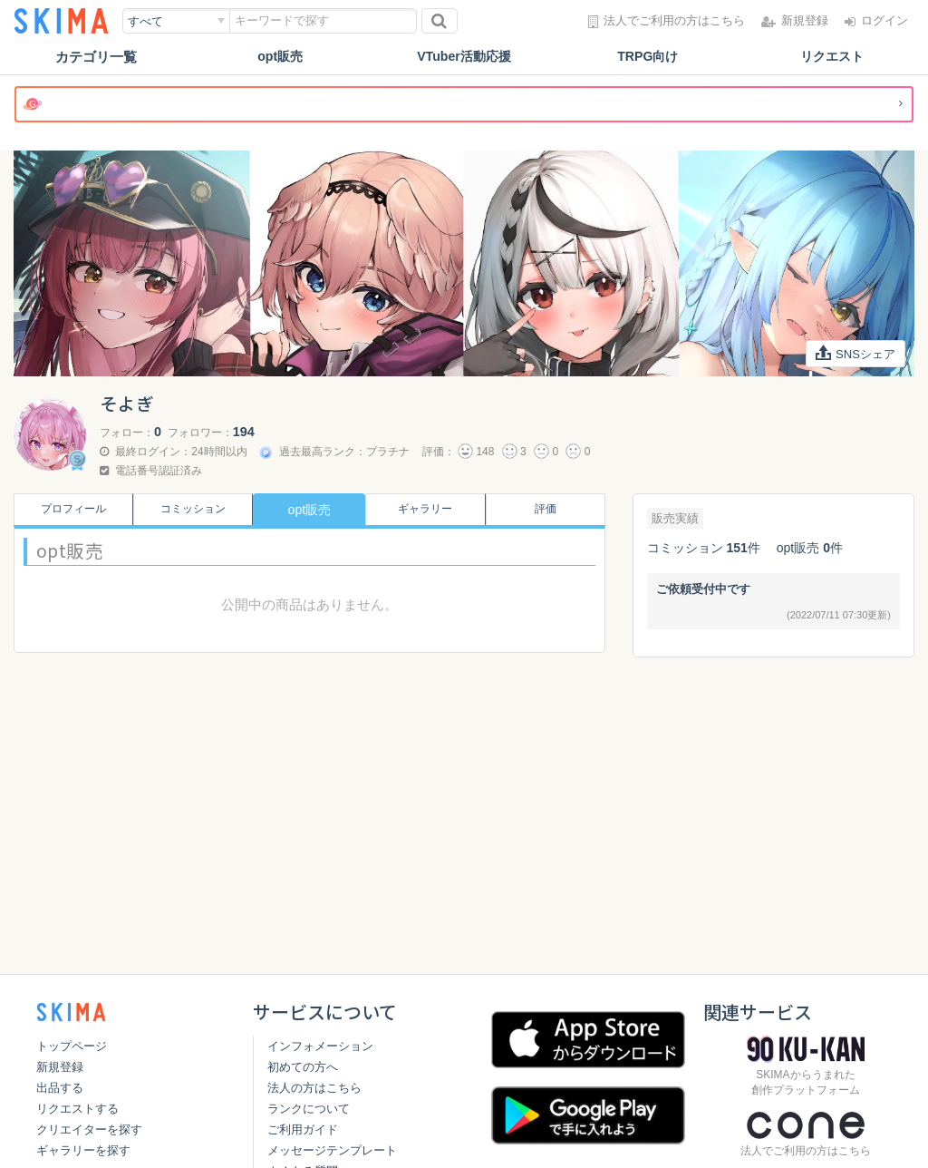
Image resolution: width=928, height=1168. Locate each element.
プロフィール (70, 509)
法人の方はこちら (314, 1088)
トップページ (71, 1046)
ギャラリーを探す (83, 1150)
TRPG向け (648, 56)
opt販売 (280, 56)
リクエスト (831, 56)
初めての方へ (302, 1067)
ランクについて (308, 1108)
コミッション (189, 509)
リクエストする (77, 1108)
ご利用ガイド (302, 1129)
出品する (59, 1088)
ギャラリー (428, 509)
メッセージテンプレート (332, 1150)
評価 (549, 509)
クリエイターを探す (89, 1129)
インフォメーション (320, 1046)
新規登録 (59, 1067)
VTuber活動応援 (464, 56)
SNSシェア (853, 354)
